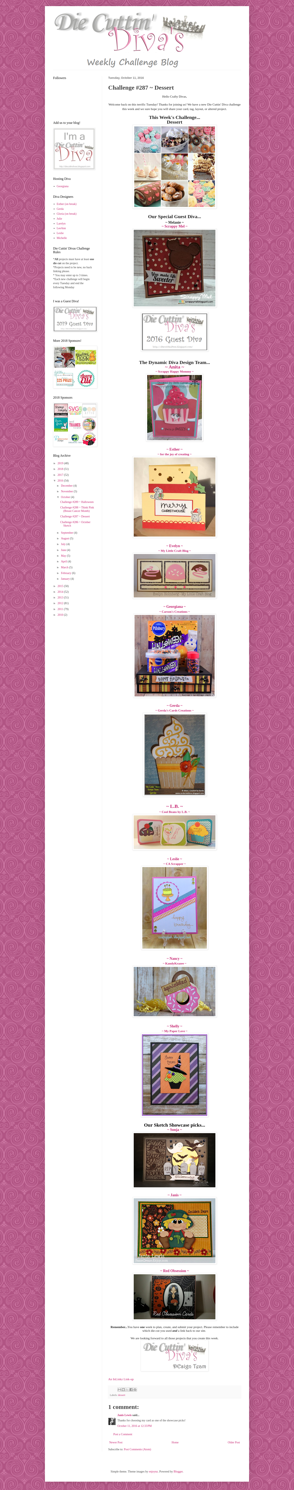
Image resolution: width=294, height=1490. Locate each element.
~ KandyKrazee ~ (174, 963)
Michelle (62, 238)
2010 (61, 614)
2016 (61, 480)
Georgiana (63, 186)
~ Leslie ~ (174, 859)
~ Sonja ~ (174, 1130)
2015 (61, 586)
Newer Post (115, 1442)
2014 (61, 591)
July (63, 544)
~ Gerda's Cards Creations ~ (174, 710)
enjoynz (153, 1471)
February (66, 573)
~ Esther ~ (175, 449)
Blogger (178, 1471)
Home (175, 1442)
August (65, 538)
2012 (61, 603)
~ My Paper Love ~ (174, 1031)
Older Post (234, 1442)
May (64, 555)
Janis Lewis (124, 1415)
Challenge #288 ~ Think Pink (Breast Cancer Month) (77, 509)
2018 (61, 469)
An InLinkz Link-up (121, 1379)
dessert (121, 1395)
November (67, 491)
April (64, 561)
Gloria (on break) (67, 213)
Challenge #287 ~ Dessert (75, 516)
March (65, 567)
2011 (61, 609)
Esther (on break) (67, 204)
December (67, 485)
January (65, 578)
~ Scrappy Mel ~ (174, 226)
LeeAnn (61, 228)
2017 (61, 474)
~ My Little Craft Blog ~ (174, 550)
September (67, 532)
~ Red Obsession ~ (174, 1271)
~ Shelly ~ (174, 1026)
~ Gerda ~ (175, 706)
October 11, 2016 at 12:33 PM (134, 1425)
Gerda (60, 208)
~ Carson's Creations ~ (174, 611)
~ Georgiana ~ (175, 607)
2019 (61, 463)
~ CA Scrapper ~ (174, 863)
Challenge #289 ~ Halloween (77, 502)
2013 (61, 597)
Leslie (60, 233)
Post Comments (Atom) (137, 1449)
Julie (59, 218)
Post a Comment (122, 1434)
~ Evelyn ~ (174, 546)
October (66, 497)
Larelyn (61, 223)
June (64, 550)
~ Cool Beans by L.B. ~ (174, 812)
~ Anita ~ (174, 366)
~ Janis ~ (175, 1195)
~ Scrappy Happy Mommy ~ (175, 371)
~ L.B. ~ (174, 806)
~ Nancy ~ (175, 959)
